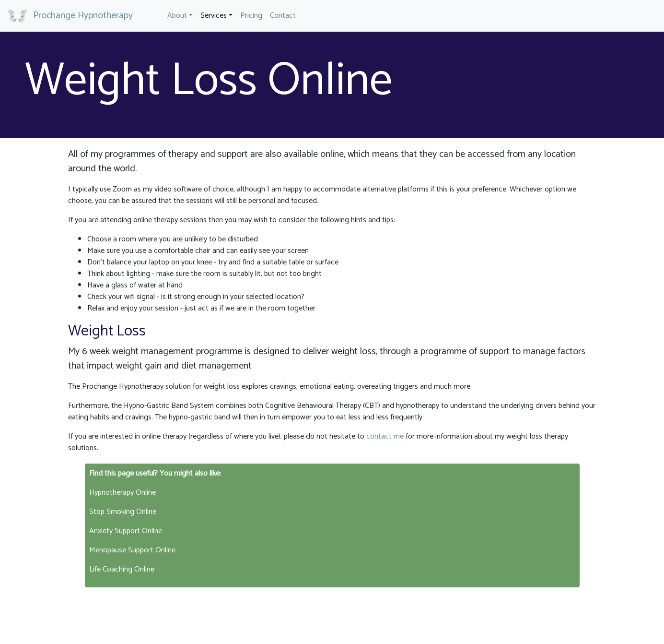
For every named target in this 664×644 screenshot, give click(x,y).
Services (213, 15)
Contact (283, 15)
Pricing (251, 15)
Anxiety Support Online (125, 531)
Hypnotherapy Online (122, 492)
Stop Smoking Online (122, 511)
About (177, 15)
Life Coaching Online (121, 569)
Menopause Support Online (132, 550)
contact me (385, 436)
